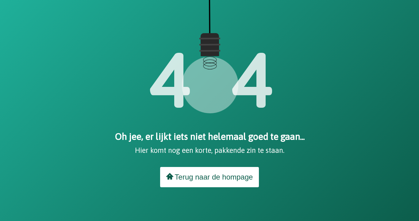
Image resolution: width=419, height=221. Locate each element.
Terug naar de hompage (209, 177)
